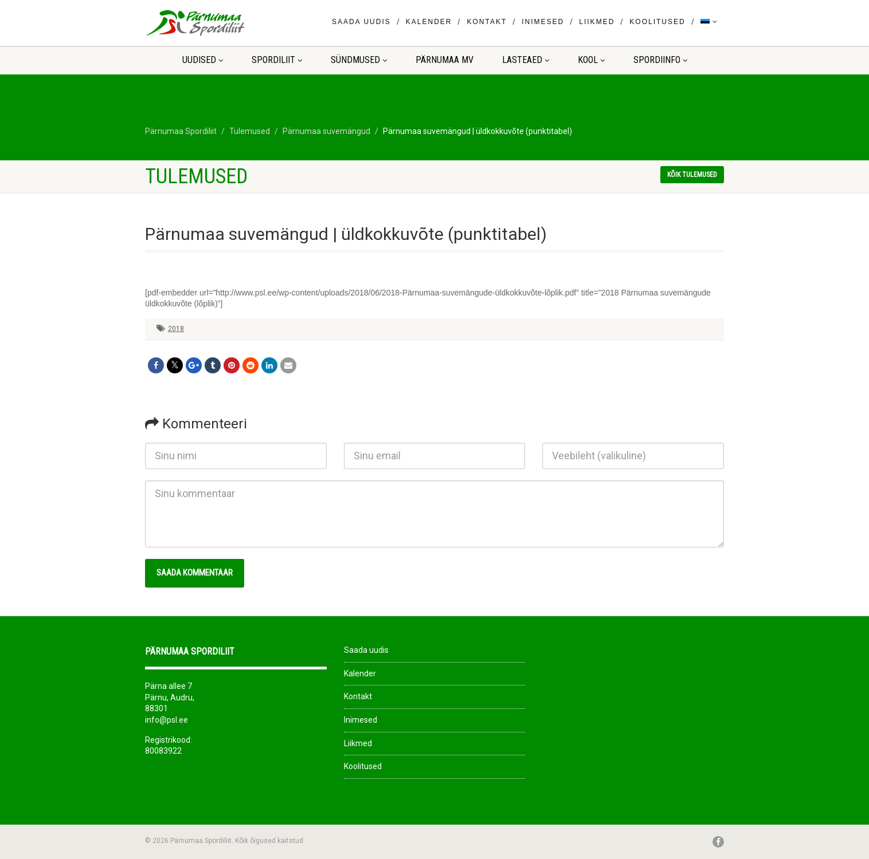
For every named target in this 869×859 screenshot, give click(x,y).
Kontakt (487, 22)
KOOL (591, 59)
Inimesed (543, 22)
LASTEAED (525, 59)
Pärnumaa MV (444, 59)
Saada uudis (361, 22)
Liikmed (596, 22)
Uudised (202, 59)
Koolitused (657, 22)
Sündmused (359, 59)
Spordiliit (277, 59)
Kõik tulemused (692, 175)
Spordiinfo (660, 59)
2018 (176, 329)
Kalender (429, 22)
